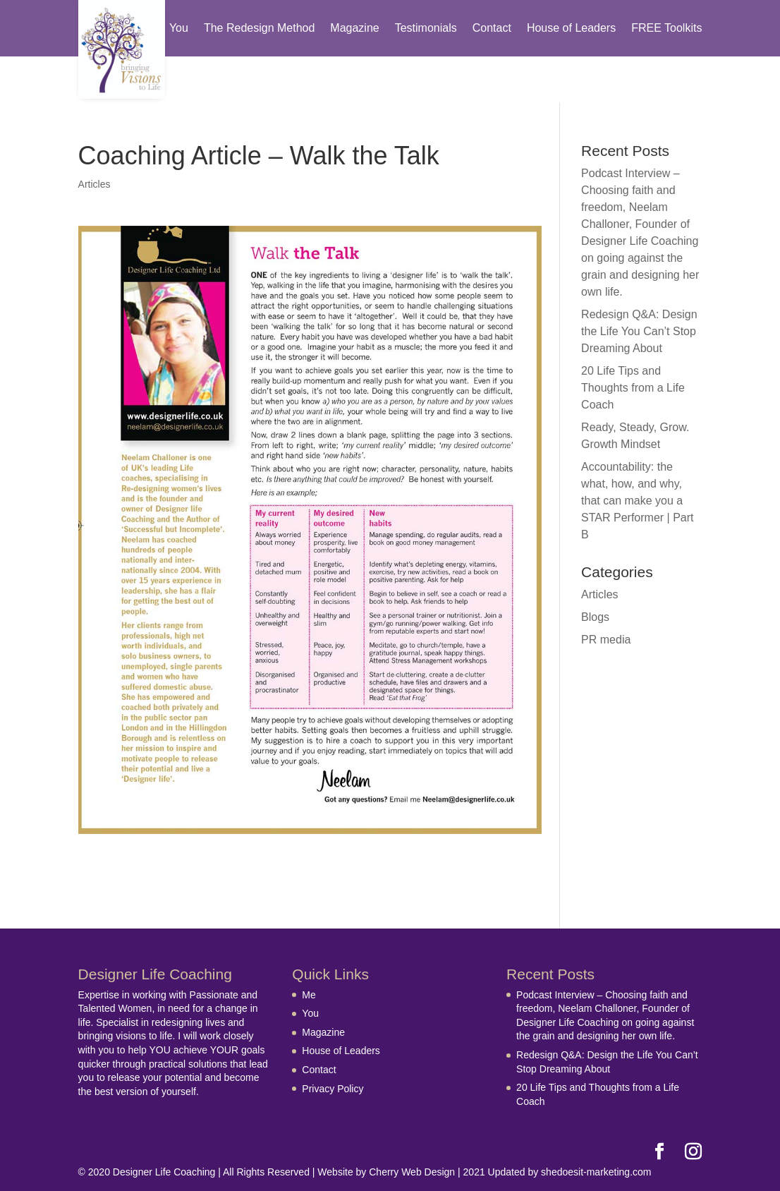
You (178, 28)
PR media (605, 640)
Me (308, 994)
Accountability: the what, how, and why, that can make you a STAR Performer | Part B (637, 500)
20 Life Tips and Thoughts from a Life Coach (633, 388)
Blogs (595, 617)
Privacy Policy (332, 1088)
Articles (94, 184)
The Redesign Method (259, 28)
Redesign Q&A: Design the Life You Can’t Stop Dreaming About (639, 331)
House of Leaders (571, 28)
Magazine (354, 28)
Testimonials (426, 28)
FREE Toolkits (666, 28)
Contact (492, 28)
